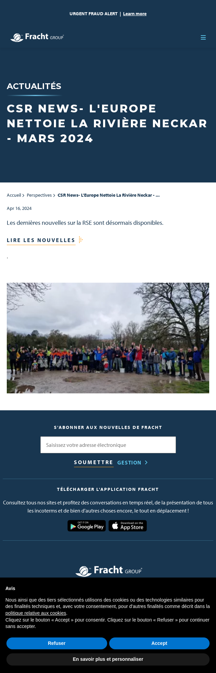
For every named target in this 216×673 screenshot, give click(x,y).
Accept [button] (159, 643)
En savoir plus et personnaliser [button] (108, 659)
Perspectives (39, 195)
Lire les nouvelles (41, 240)
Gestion (129, 462)
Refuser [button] (56, 643)
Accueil (14, 195)
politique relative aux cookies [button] (35, 613)
